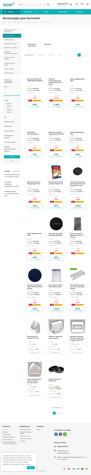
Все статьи (16, 171)
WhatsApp (65, 434)
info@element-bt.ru (62, 451)
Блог (38, 429)
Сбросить (12, 160)
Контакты (5, 432)
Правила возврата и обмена (26, 432)
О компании (6, 434)
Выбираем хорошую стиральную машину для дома (11, 194)
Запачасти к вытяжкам (32, 45)
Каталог (5, 429)
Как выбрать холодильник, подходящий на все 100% (11, 184)
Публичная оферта (8, 437)
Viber (60, 434)
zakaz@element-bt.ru (63, 453)
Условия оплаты (25, 436)
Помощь (22, 441)
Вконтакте (56, 434)
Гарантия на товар (25, 438)
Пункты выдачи (7, 439)
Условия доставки (25, 429)
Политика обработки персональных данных (10, 442)
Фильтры (48, 44)
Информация (25, 426)
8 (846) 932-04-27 (63, 4)
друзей (37, 106)
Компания (6, 426)
